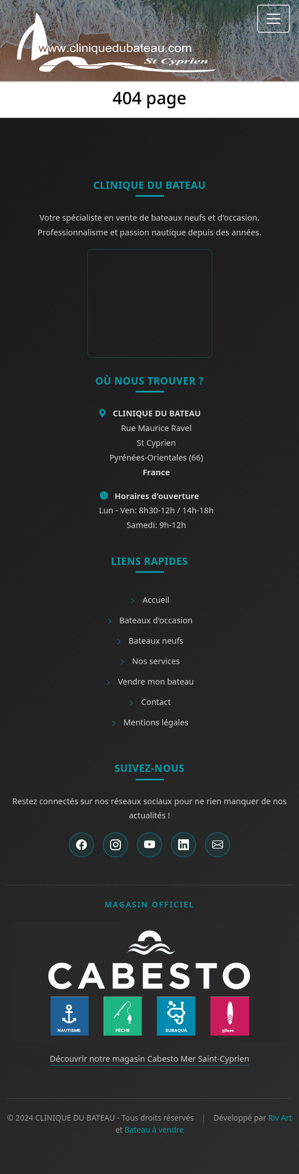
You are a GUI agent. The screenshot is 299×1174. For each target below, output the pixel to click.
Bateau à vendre (154, 1129)
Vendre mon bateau (149, 681)
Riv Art (280, 1117)
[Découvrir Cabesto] (150, 981)
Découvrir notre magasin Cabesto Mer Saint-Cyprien (150, 1058)
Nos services (149, 661)
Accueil (149, 599)
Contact (149, 701)
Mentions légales (149, 722)
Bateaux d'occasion (150, 620)
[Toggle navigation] (273, 19)
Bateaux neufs (150, 640)
